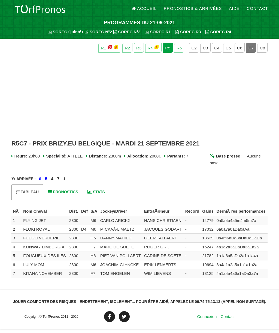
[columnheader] (16, 215)
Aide (234, 10)
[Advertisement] (139, 100)
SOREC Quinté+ (66, 35)
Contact (257, 10)
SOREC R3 (188, 35)
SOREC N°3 (127, 35)
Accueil (144, 10)
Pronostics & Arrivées (193, 10)
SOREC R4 (218, 35)
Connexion (207, 320)
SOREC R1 (158, 35)
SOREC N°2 (98, 35)
